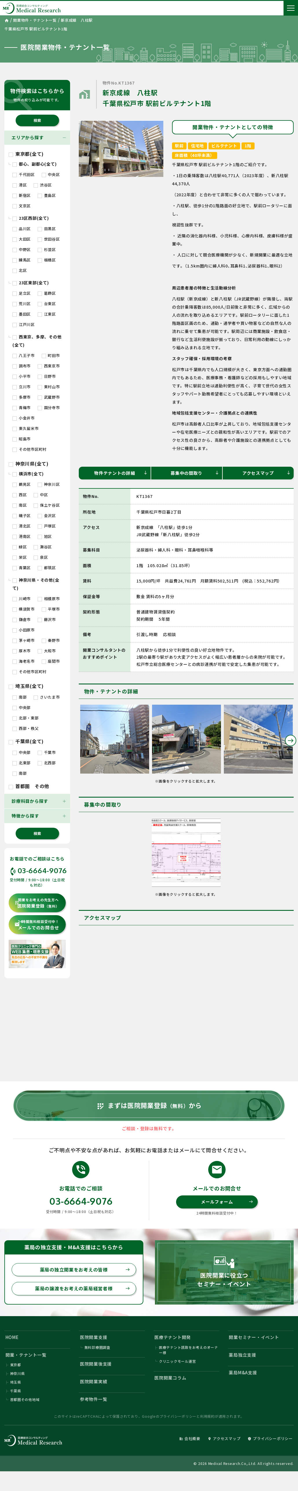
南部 (19, 697)
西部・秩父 (25, 728)
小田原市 (23, 630)
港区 (19, 185)
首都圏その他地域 (25, 1400)
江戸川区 (23, 324)
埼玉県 (15, 1383)
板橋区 (47, 260)
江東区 (47, 314)
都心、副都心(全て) (34, 164)
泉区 (41, 557)
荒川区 (21, 303)
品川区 (21, 228)
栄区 (19, 557)
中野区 (21, 249)
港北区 (21, 526)
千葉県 (15, 1391)
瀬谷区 (43, 546)
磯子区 (21, 515)
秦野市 (51, 640)
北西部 (47, 762)
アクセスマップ (266, 473)
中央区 (51, 174)
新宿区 (21, 195)
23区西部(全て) (30, 218)
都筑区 (47, 567)
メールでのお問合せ (36, 925)
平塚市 (51, 609)
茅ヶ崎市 (23, 640)
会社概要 (189, 1440)
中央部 (21, 707)
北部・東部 (25, 718)
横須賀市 (23, 609)
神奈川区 (49, 484)
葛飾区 (47, 293)
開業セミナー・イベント (254, 1338)
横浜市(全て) (28, 474)
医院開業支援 (93, 1338)
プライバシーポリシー (178, 1417)
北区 (19, 270)
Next (291, 740)
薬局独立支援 (243, 1356)
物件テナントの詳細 (121, 473)
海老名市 (23, 661)
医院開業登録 (36, 903)
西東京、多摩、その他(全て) (36, 341)
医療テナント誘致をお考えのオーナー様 (188, 1351)
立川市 (21, 386)
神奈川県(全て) (29, 463)
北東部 (21, 762)
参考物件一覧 (93, 1400)
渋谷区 (43, 185)
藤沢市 (47, 619)
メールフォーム (227, 1202)
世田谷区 (49, 239)
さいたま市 (47, 697)
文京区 (21, 205)
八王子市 (23, 355)
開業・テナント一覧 (26, 1356)
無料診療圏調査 (97, 1348)
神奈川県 (17, 1374)
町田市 (51, 355)
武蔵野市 (49, 397)
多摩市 (21, 397)
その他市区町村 (29, 449)
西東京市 (49, 366)
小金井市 (23, 418)
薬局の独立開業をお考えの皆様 (85, 1270)
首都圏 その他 (29, 786)
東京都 (15, 1365)
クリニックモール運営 (177, 1362)
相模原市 (49, 598)
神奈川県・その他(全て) (35, 584)
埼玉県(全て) (26, 685)
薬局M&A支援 (243, 1374)
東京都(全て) (26, 153)
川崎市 (21, 598)
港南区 (21, 536)
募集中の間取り (195, 473)
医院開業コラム (170, 1379)
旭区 (45, 536)
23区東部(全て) (30, 282)
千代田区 (23, 174)
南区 (19, 505)
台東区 (47, 303)
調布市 (21, 366)
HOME (12, 1338)
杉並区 (47, 249)
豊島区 (47, 195)
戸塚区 (47, 526)
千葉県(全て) (26, 741)
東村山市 (49, 386)
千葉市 (47, 752)
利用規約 (207, 1417)
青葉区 (21, 567)
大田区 (21, 239)
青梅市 (21, 407)
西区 (19, 494)
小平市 (21, 376)
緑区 (19, 546)
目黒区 (47, 228)
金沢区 (47, 515)
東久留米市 (25, 428)
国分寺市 (49, 407)
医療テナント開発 (172, 1338)
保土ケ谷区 (47, 505)
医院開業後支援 (96, 1365)
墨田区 (21, 314)
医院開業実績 (93, 1383)
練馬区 (21, 260)
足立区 (21, 293)
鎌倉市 (21, 619)
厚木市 (21, 650)
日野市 (47, 376)
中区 (41, 494)
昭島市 (21, 439)
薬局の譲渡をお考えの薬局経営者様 (82, 1289)
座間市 (51, 661)
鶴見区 (21, 484)
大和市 (47, 650)
